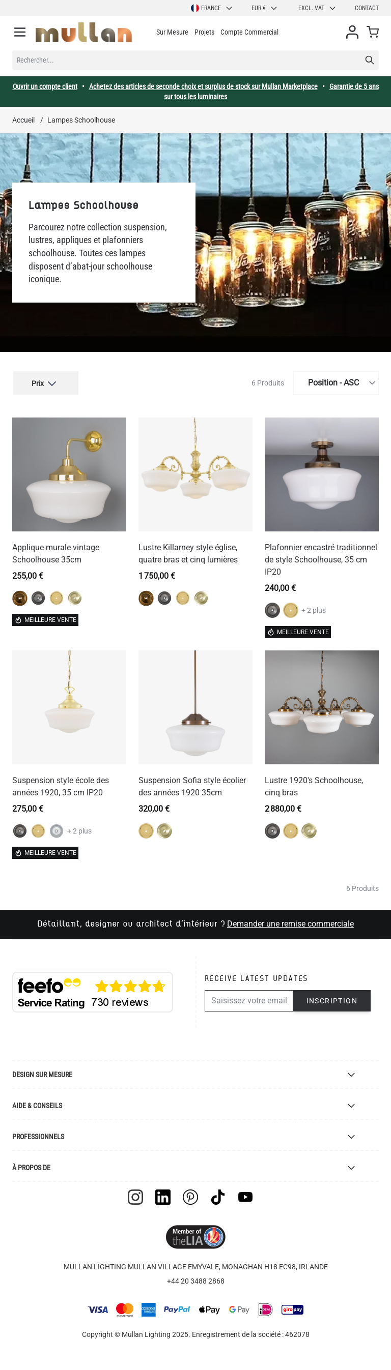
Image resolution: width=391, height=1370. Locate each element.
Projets (204, 32)
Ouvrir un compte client (45, 86)
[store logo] (84, 32)
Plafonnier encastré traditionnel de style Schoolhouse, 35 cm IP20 (321, 558)
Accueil (23, 120)
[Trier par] (336, 382)
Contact (367, 8)
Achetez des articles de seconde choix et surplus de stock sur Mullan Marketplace (203, 86)
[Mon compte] (352, 32)
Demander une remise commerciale (290, 922)
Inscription (331, 999)
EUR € (265, 8)
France (212, 8)
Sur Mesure (172, 32)
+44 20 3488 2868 (196, 1279)
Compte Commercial (249, 32)
